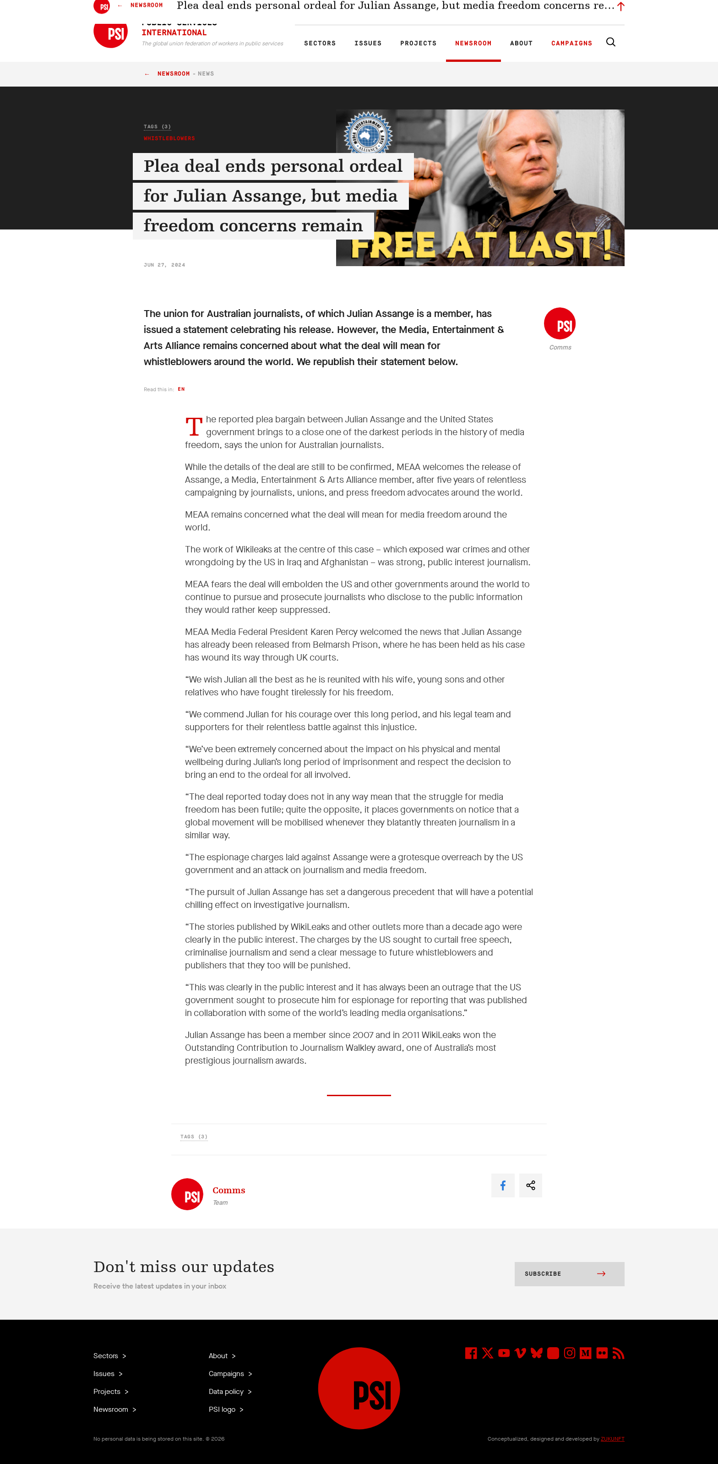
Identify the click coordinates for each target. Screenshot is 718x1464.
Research (384, 16)
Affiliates (415, 16)
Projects (418, 43)
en (181, 389)
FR (330, 16)
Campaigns (572, 43)
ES (346, 16)
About (521, 43)
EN (314, 16)
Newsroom (473, 43)
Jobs (478, 16)
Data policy (227, 1391)
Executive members (518, 16)
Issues (368, 43)
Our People (449, 16)
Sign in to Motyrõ (573, 16)
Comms (560, 347)
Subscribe (565, 1274)
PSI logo (223, 1409)
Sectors (320, 43)
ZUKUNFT (613, 1438)
